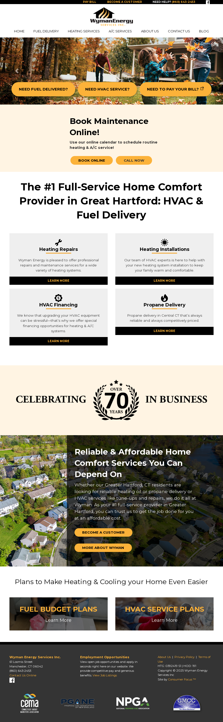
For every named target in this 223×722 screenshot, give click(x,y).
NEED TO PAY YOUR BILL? (173, 89)
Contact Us (179, 31)
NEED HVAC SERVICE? (107, 89)
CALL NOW (134, 160)
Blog (204, 31)
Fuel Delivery (46, 31)
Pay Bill (89, 2)
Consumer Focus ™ (182, 679)
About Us (150, 31)
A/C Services (120, 31)
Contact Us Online (22, 675)
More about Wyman (103, 548)
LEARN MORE (58, 280)
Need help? (174, 2)
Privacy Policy (184, 657)
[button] (16, 70)
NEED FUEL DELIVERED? (43, 89)
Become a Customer (124, 2)
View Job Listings (105, 675)
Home (19, 31)
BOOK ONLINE (91, 160)
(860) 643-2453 (20, 671)
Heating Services (84, 31)
